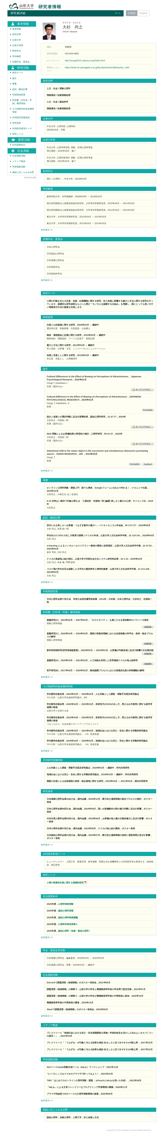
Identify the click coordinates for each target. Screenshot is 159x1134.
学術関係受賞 (18, 95)
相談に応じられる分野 (23, 172)
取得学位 (16, 51)
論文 (14, 78)
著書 (14, 84)
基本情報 (16, 29)
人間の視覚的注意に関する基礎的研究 (65, 882)
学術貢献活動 (18, 167)
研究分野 (16, 34)
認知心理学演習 (65, 910)
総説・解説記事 (19, 89)
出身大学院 (17, 45)
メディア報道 (18, 161)
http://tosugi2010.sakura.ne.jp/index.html (85, 60)
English (143, 13)
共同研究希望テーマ (22, 128)
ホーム (117, 13)
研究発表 (16, 123)
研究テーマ (17, 73)
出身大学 (16, 40)
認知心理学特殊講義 (68, 917)
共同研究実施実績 (21, 117)
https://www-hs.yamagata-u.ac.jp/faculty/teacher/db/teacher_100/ (97, 67)
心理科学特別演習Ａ (68, 924)
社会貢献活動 (18, 156)
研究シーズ (17, 134)
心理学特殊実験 (65, 904)
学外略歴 (16, 56)
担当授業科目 (18, 145)
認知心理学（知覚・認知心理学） (74, 931)
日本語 (131, 13)
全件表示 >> (47, 230)
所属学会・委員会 (21, 62)
